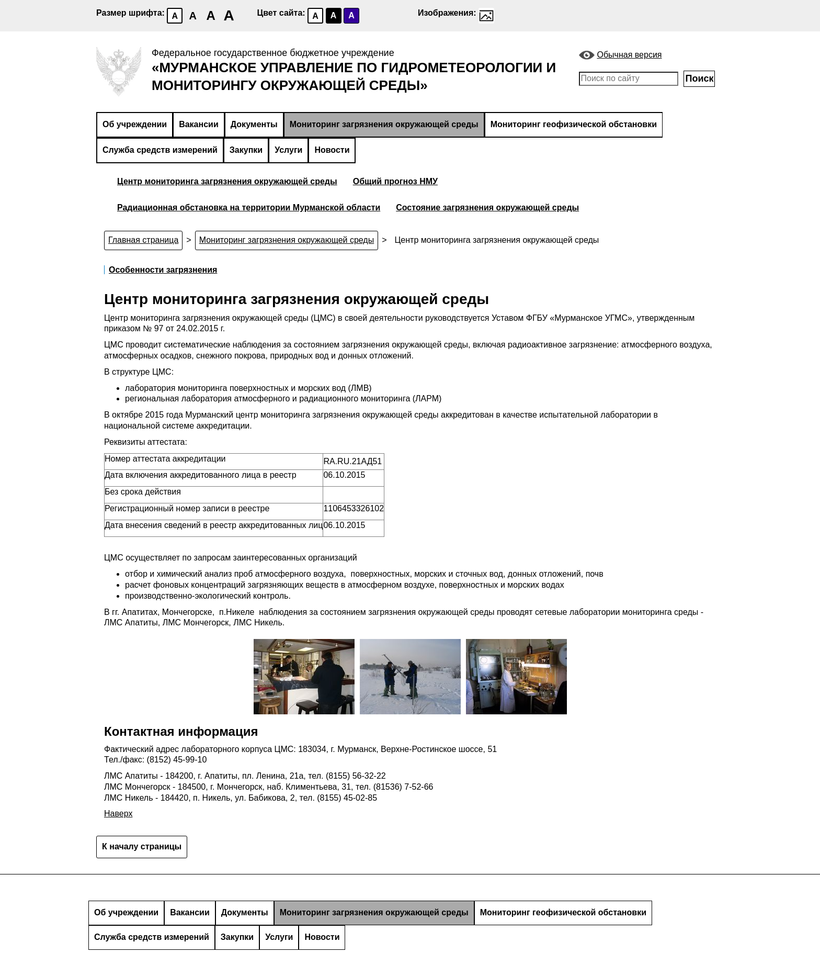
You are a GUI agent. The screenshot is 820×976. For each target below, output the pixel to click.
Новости (331, 149)
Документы (254, 124)
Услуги (288, 149)
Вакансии (199, 124)
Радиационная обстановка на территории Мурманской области (248, 207)
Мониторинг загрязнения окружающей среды (384, 124)
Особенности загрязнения (163, 269)
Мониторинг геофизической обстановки (574, 124)
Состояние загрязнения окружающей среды (487, 207)
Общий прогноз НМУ (395, 181)
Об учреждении (134, 124)
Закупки (246, 149)
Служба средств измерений (160, 149)
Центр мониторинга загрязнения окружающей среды (227, 181)
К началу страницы (141, 846)
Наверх (118, 813)
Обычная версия (629, 54)
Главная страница (143, 239)
